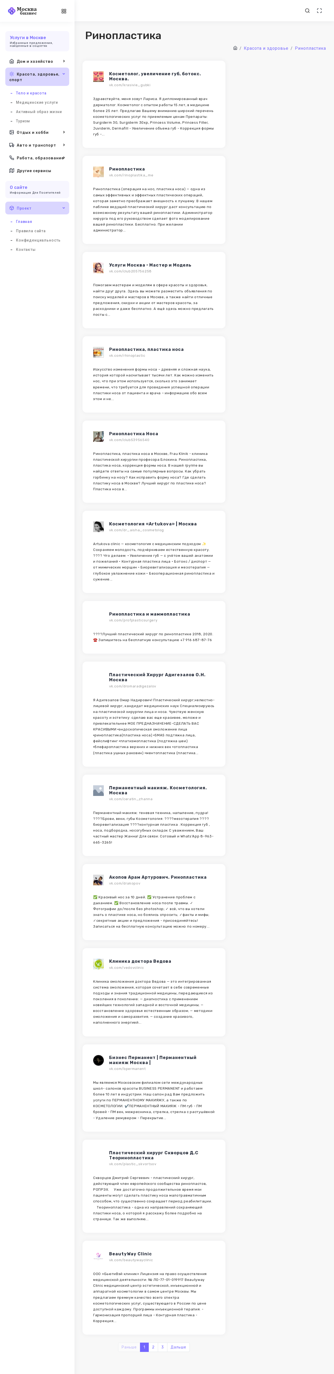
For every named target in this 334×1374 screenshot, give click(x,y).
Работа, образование (37, 158)
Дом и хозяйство (37, 61)
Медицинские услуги (37, 102)
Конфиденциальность (38, 240)
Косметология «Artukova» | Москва (153, 523)
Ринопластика (127, 169)
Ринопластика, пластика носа (146, 349)
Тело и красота (31, 93)
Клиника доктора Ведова (140, 961)
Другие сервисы (30, 170)
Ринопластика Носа (133, 433)
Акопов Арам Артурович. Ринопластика (158, 877)
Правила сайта (31, 231)
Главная (24, 221)
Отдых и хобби (37, 132)
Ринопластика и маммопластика (149, 614)
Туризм (23, 121)
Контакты (26, 249)
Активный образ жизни (39, 112)
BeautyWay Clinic (130, 1253)
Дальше (178, 1347)
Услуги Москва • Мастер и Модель (150, 265)
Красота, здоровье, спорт (37, 76)
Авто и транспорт (37, 145)
